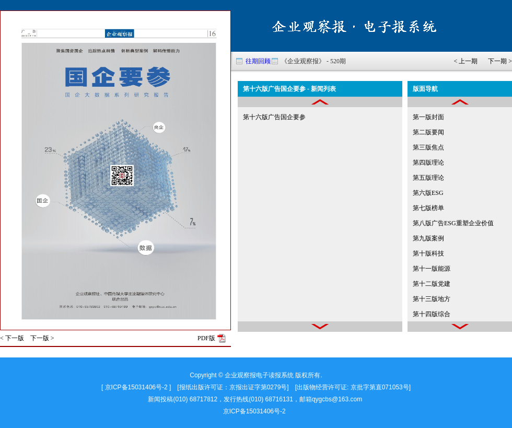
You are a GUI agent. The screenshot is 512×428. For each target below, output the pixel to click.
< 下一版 (12, 338)
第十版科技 (428, 253)
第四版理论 (428, 162)
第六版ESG (428, 192)
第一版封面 (428, 117)
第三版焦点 (428, 147)
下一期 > (500, 61)
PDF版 (206, 338)
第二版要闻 (428, 132)
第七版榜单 (428, 208)
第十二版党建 (431, 283)
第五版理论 (428, 177)
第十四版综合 (431, 314)
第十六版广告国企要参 (274, 117)
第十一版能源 (431, 268)
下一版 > (42, 338)
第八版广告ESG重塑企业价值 (453, 223)
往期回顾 (258, 61)
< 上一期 (465, 61)
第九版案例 (428, 238)
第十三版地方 (431, 299)
